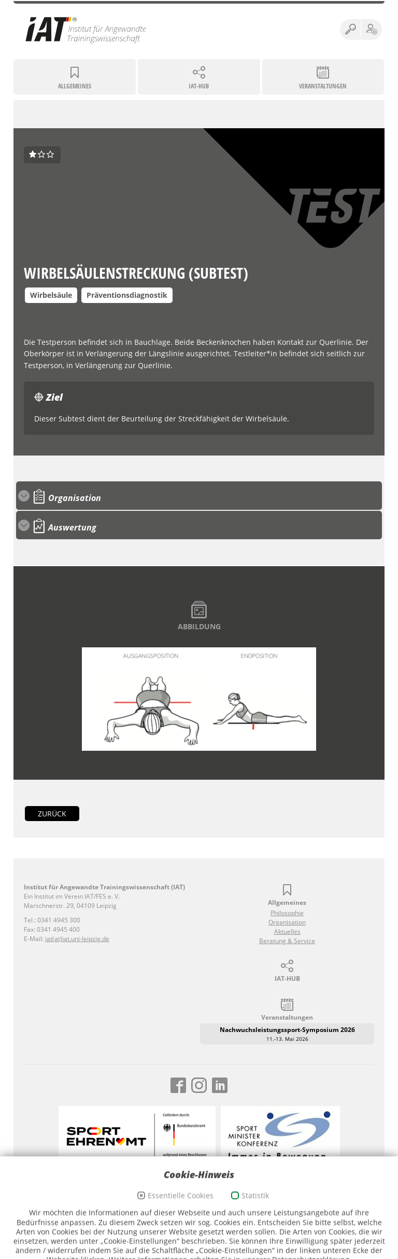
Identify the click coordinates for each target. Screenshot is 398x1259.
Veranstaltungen (323, 86)
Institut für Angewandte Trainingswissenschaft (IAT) (86, 29)
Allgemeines (74, 86)
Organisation (287, 922)
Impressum (135, 1211)
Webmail (267, 1211)
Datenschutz (175, 1211)
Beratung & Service (287, 940)
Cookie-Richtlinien (223, 1211)
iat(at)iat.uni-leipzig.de (77, 938)
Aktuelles (287, 931)
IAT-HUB (199, 86)
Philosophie (287, 912)
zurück (52, 813)
